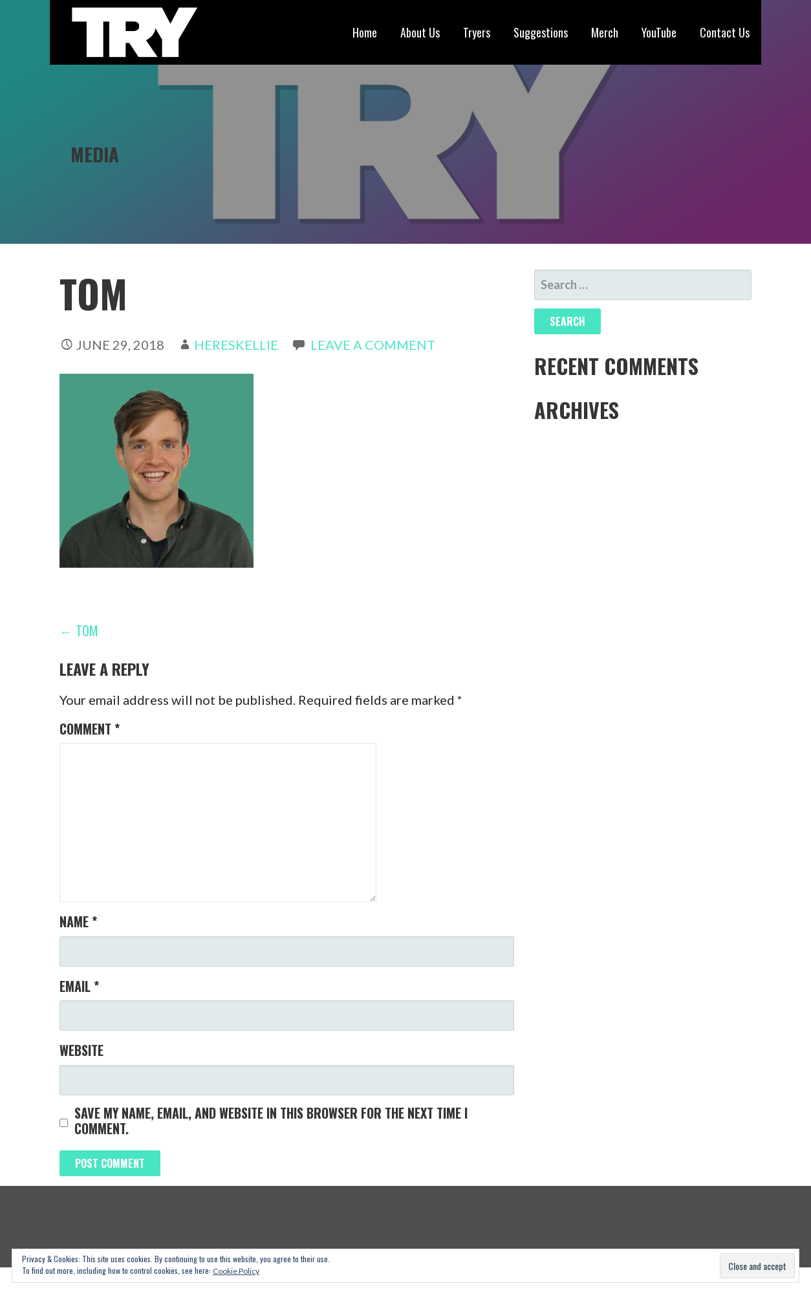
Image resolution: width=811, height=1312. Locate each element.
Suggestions (541, 32)
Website (81, 1050)
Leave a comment (372, 344)
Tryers (476, 32)
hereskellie (236, 344)
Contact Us (725, 32)
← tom (78, 630)
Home (364, 32)
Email (79, 986)
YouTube (659, 32)
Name (78, 921)
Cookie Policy (236, 1271)
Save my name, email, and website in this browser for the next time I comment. (271, 1120)
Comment (89, 728)
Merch (604, 32)
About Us (420, 32)
